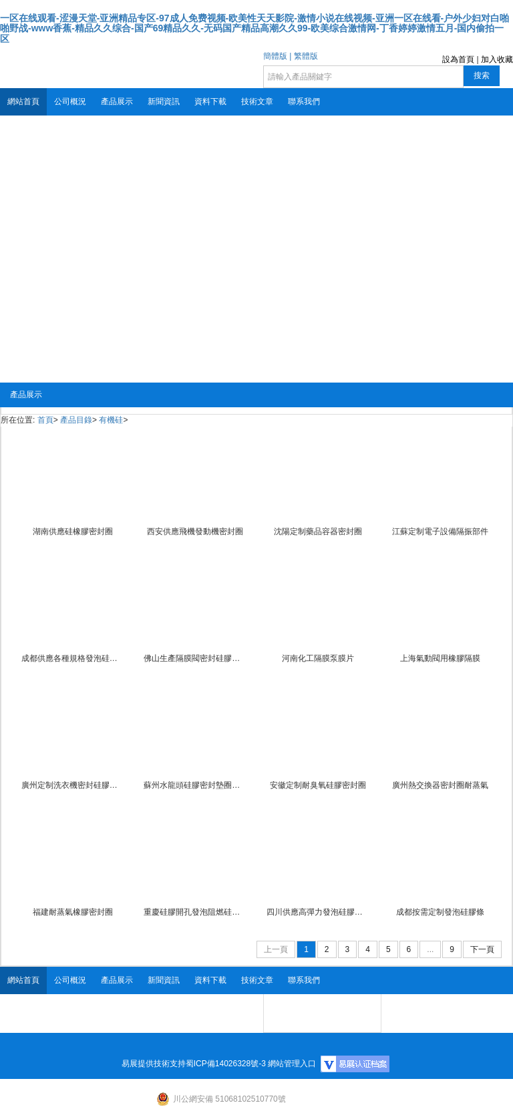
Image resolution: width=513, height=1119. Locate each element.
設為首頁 (458, 59)
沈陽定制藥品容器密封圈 (318, 531)
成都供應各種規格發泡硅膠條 (72, 658)
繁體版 (306, 56)
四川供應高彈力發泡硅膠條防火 (318, 912)
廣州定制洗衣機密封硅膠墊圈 (72, 785)
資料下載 (210, 101)
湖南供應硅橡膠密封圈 (73, 531)
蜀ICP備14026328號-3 (226, 1063)
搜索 (482, 75)
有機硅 (111, 420)
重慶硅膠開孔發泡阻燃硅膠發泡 (195, 912)
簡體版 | (277, 56)
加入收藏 (497, 59)
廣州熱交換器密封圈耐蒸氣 (440, 785)
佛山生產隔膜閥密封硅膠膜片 (195, 658)
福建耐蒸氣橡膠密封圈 (73, 912)
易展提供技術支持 (154, 1063)
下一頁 (482, 949)
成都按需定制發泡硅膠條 (440, 912)
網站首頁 (23, 101)
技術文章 (257, 101)
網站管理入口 (292, 1063)
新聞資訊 (164, 101)
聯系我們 (304, 101)
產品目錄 (76, 420)
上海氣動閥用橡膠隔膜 (440, 658)
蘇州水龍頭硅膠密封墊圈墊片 (195, 785)
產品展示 (117, 101)
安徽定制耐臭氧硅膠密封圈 (318, 785)
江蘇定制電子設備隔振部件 (440, 531)
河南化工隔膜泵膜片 (318, 658)
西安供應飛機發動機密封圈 (195, 531)
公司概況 (70, 101)
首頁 (45, 420)
